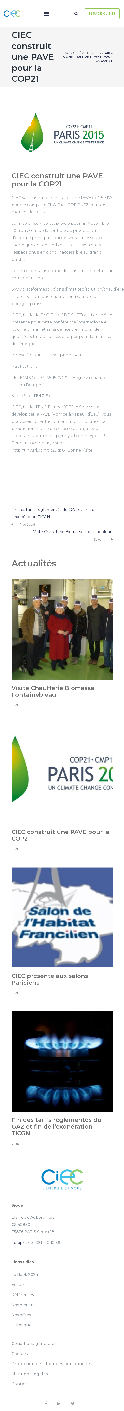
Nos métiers (23, 1305)
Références (23, 1295)
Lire (15, 705)
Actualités (91, 53)
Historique (22, 1325)
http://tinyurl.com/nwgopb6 (77, 436)
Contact (20, 1384)
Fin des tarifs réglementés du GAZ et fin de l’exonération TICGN (57, 1126)
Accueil (71, 53)
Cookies (20, 1353)
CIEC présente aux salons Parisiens (50, 979)
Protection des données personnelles (52, 1363)
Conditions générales (34, 1343)
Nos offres (21, 1315)
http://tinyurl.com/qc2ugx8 (38, 450)
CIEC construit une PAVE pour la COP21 (61, 835)
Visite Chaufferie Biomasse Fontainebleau (53, 691)
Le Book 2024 (25, 1274)
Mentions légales (30, 1374)
